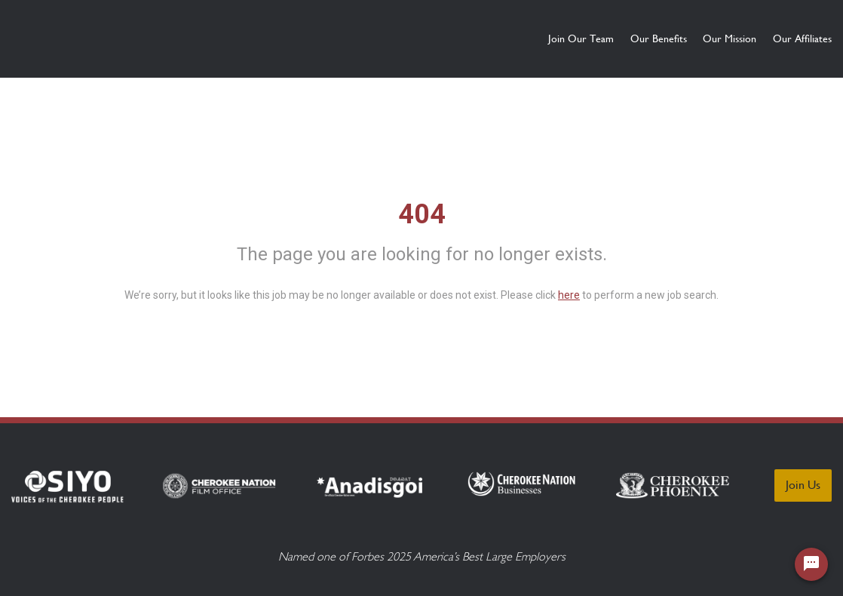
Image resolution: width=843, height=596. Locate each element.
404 (422, 214)
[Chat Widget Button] (811, 564)
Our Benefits (600, 38)
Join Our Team (494, 38)
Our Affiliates (802, 38)
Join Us (803, 485)
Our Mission (701, 38)
